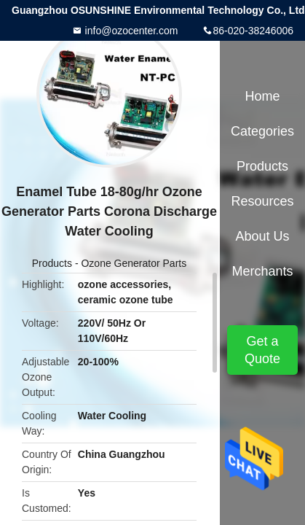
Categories (262, 131)
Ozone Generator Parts (133, 263)
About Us (262, 236)
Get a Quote (262, 350)
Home (262, 96)
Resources (262, 201)
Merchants (262, 271)
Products (52, 263)
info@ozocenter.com (130, 30)
